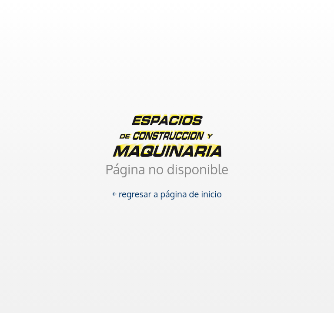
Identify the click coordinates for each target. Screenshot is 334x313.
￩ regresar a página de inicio (167, 194)
